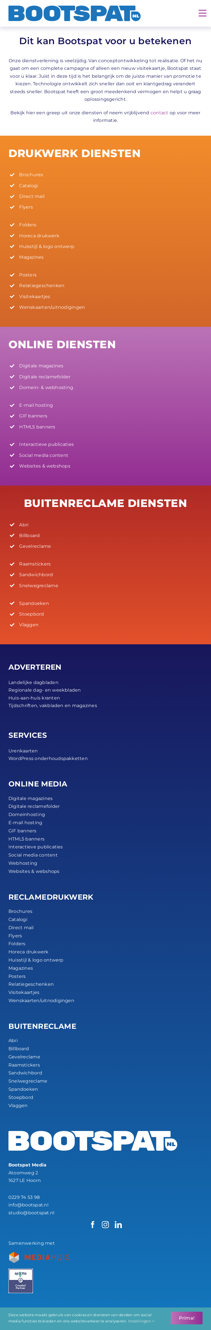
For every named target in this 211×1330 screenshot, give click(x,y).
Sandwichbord (25, 1073)
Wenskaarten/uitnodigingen (41, 1000)
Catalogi (17, 919)
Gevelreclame (24, 1056)
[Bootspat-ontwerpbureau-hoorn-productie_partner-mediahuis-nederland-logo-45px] (39, 1254)
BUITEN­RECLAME (42, 1026)
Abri (13, 1040)
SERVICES (27, 735)
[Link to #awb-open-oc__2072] (202, 13)
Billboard (18, 1048)
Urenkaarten (23, 751)
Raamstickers (24, 1065)
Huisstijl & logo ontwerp (36, 960)
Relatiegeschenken (31, 984)
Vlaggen (18, 1105)
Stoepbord (20, 1097)
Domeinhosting (26, 814)
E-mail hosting (25, 822)
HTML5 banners (26, 839)
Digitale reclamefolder (34, 806)
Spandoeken (23, 1089)
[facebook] (92, 1224)
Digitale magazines (30, 798)
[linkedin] (118, 1224)
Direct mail (21, 927)
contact (160, 112)
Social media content (33, 855)
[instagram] (105, 1224)
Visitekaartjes (23, 992)
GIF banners (22, 830)
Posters (17, 976)
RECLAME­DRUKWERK (50, 897)
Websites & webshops (34, 871)
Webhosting (22, 863)
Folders (17, 943)
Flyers (15, 935)
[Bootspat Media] (74, 7)
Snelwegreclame (27, 1081)
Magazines (20, 968)
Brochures (20, 911)
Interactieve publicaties (35, 847)
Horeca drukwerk (28, 952)
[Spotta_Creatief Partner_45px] (20, 1270)
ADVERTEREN (35, 667)
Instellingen (141, 1321)
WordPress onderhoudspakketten (48, 758)
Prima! (186, 1318)
